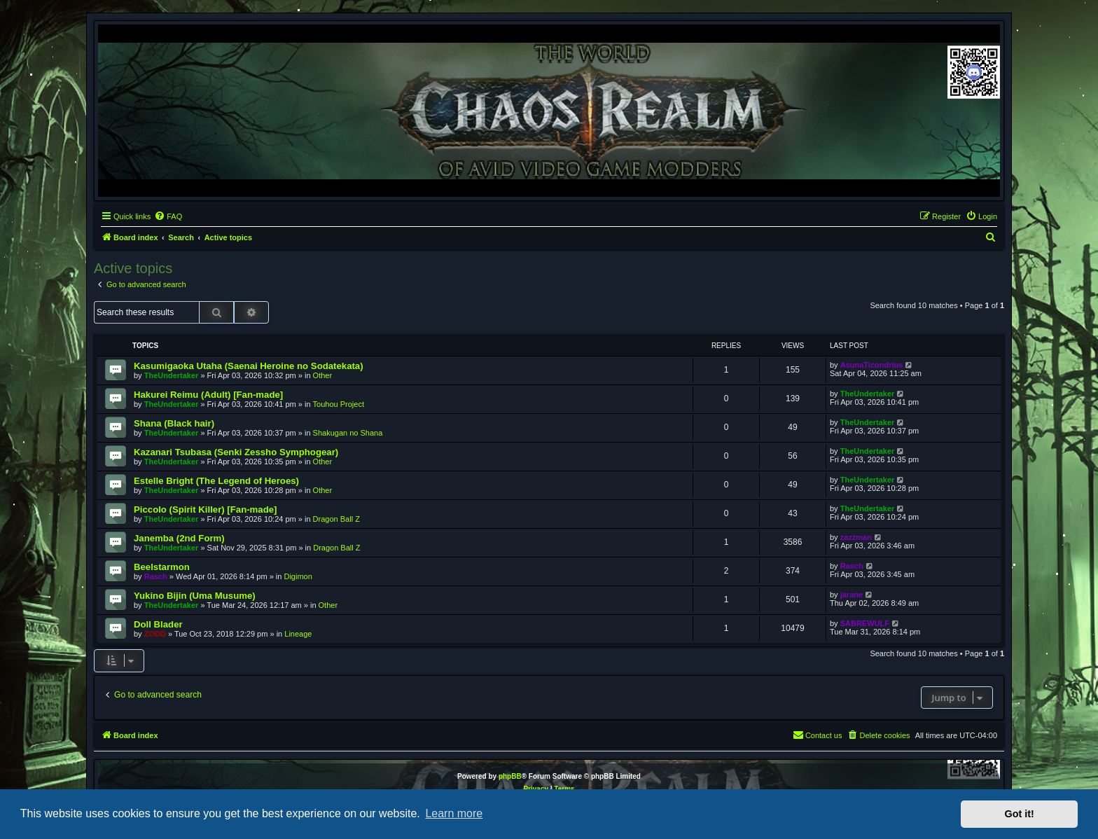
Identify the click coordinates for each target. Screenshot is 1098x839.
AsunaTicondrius (871, 365)
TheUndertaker (171, 375)
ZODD (155, 634)
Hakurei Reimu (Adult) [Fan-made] (208, 394)
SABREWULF (864, 623)
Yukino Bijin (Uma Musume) (195, 595)
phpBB (510, 776)
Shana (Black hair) (174, 423)
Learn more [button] (453, 813)
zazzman (856, 537)
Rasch (155, 576)
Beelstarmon (162, 567)
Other (323, 375)
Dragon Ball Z (336, 519)
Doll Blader (158, 624)
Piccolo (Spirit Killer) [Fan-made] (205, 509)
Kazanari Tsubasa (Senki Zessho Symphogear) (236, 452)
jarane (851, 594)
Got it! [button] (1019, 813)
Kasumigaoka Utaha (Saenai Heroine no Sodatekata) (248, 366)
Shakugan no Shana (348, 433)
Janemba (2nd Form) (179, 538)
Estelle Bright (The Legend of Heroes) (216, 481)
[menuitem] (168, 216)
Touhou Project (338, 404)
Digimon (298, 576)
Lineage (298, 634)
